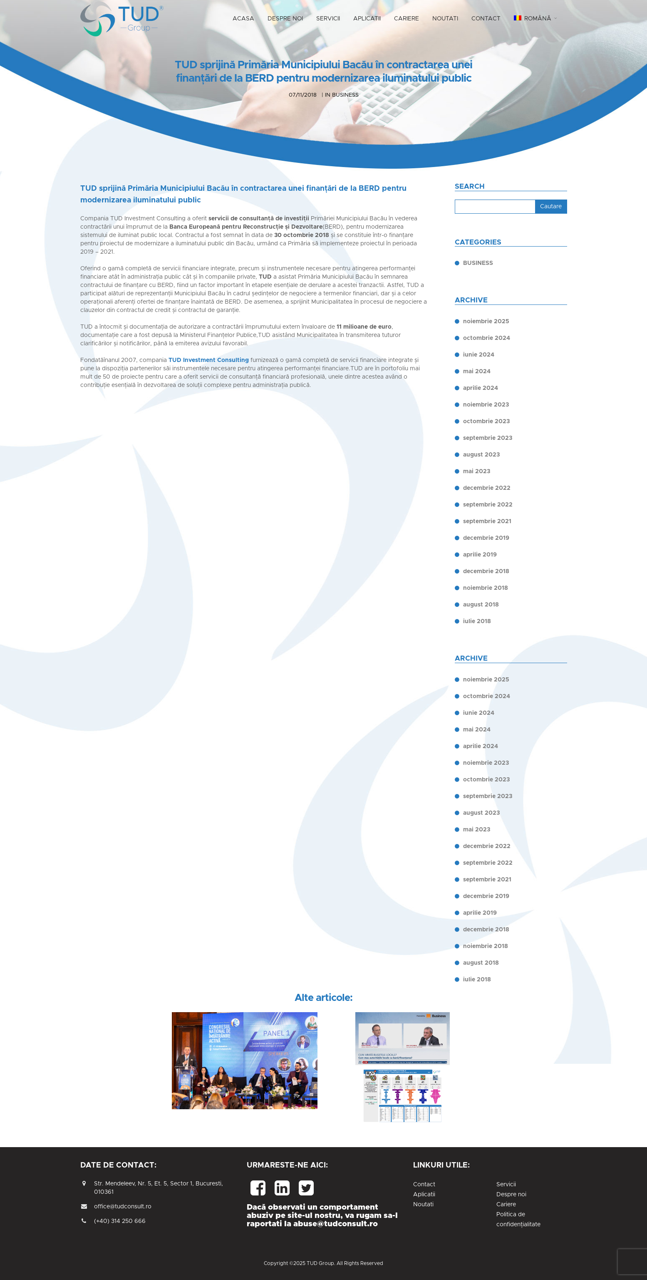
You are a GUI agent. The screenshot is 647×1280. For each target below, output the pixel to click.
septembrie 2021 (487, 521)
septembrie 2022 (488, 505)
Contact (424, 1185)
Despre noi (511, 1195)
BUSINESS (478, 263)
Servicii (506, 1185)
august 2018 (481, 605)
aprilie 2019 (480, 555)
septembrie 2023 (487, 438)
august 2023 (481, 455)
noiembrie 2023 (486, 405)
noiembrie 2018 (485, 588)
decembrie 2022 (487, 488)
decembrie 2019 (486, 538)
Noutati (423, 1205)
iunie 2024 (478, 355)
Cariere (506, 1205)
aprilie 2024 (480, 388)
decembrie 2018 (486, 571)
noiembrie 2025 (486, 321)
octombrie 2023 (486, 421)
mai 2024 (477, 371)
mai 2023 (476, 471)
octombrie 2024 (486, 338)
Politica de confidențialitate (518, 1220)
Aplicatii (424, 1195)
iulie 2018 (477, 621)
